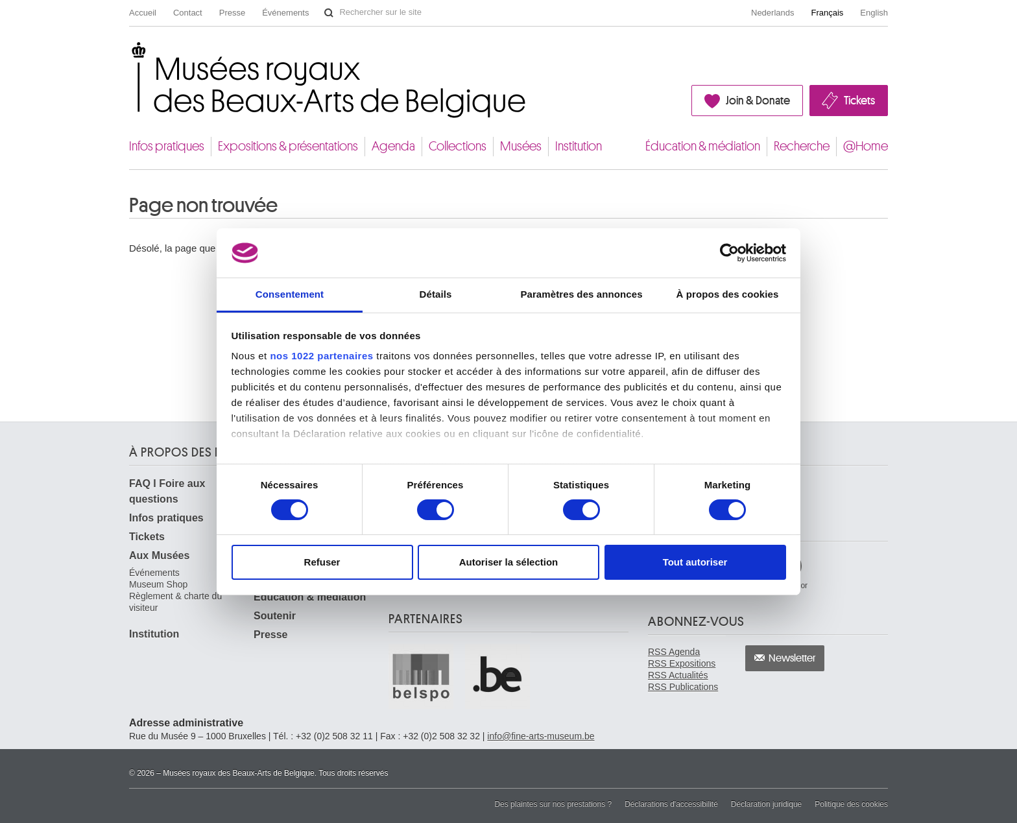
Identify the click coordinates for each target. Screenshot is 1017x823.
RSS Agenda (674, 652)
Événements (285, 13)
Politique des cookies (851, 804)
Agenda (393, 146)
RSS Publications (683, 687)
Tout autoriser (695, 561)
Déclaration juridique (766, 804)
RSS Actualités (678, 675)
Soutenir (275, 615)
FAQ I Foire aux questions (167, 491)
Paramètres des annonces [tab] (581, 294)
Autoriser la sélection (508, 561)
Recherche (802, 146)
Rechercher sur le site (329, 13)
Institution (578, 146)
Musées (521, 146)
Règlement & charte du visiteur (175, 602)
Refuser (322, 561)
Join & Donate (758, 100)
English (874, 13)
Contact (187, 13)
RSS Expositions (681, 663)
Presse (232, 13)
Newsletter (792, 658)
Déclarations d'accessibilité (671, 804)
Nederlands (773, 13)
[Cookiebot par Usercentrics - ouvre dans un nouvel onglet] (729, 253)
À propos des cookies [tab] (727, 294)
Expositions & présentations (288, 146)
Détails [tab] (436, 294)
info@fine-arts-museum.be (540, 736)
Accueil (142, 13)
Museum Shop (158, 584)
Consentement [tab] (290, 294)
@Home (865, 146)
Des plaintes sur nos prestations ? (553, 804)
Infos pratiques (166, 146)
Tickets (859, 100)
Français (827, 13)
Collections (457, 146)
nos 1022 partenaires (321, 355)
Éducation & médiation (702, 146)
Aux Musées (159, 555)
